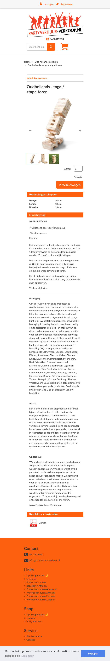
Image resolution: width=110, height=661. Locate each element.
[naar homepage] (55, 24)
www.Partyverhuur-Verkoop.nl (45, 504)
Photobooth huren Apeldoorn (41, 589)
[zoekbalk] (37, 47)
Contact (30, 639)
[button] (30, 130)
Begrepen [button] (93, 653)
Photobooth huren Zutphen (40, 599)
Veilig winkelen (34, 621)
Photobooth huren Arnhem (40, 592)
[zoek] (51, 47)
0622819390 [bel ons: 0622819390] (36, 554)
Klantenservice (34, 636)
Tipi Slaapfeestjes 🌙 (37, 575)
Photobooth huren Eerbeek (40, 596)
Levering (30, 617)
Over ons (31, 578)
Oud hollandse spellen (46, 61)
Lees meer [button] (27, 655)
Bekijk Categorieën (55, 77)
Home (27, 61)
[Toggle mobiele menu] (79, 47)
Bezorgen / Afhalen (36, 585)
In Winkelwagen (69, 185)
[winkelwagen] (65, 47)
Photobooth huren (36, 582)
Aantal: (68, 168)
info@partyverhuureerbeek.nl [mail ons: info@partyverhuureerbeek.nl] (44, 560)
